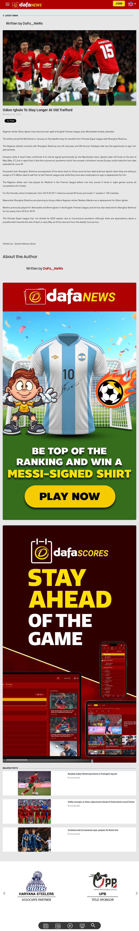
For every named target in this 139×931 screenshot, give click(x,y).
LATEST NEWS (10, 15)
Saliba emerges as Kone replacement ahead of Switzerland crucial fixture (101, 802)
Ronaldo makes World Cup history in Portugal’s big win (92, 774)
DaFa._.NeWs (53, 268)
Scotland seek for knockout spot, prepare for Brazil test (93, 830)
